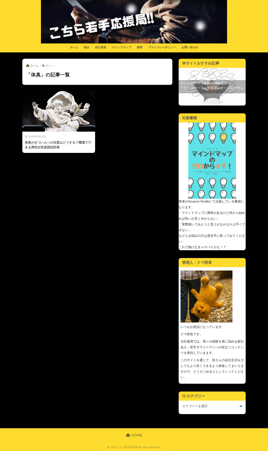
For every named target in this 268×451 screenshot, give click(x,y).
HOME (134, 435)
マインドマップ (121, 47)
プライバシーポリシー (162, 47)
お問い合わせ (189, 47)
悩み (86, 47)
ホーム (74, 47)
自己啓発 (100, 47)
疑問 (139, 47)
